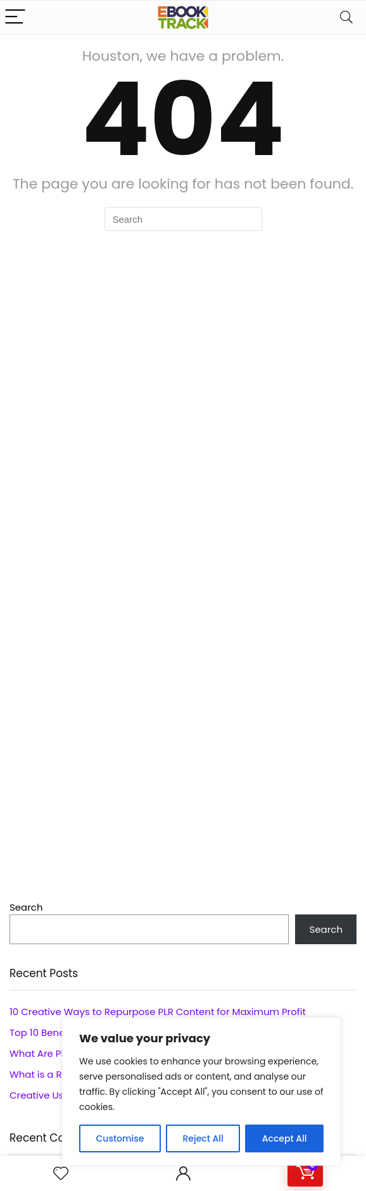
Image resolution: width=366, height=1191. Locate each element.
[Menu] (15, 17)
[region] (201, 1092)
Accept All (284, 1138)
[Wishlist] (60, 1174)
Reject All (202, 1138)
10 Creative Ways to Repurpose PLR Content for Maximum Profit (157, 1011)
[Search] (346, 17)
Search (26, 907)
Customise (120, 1138)
